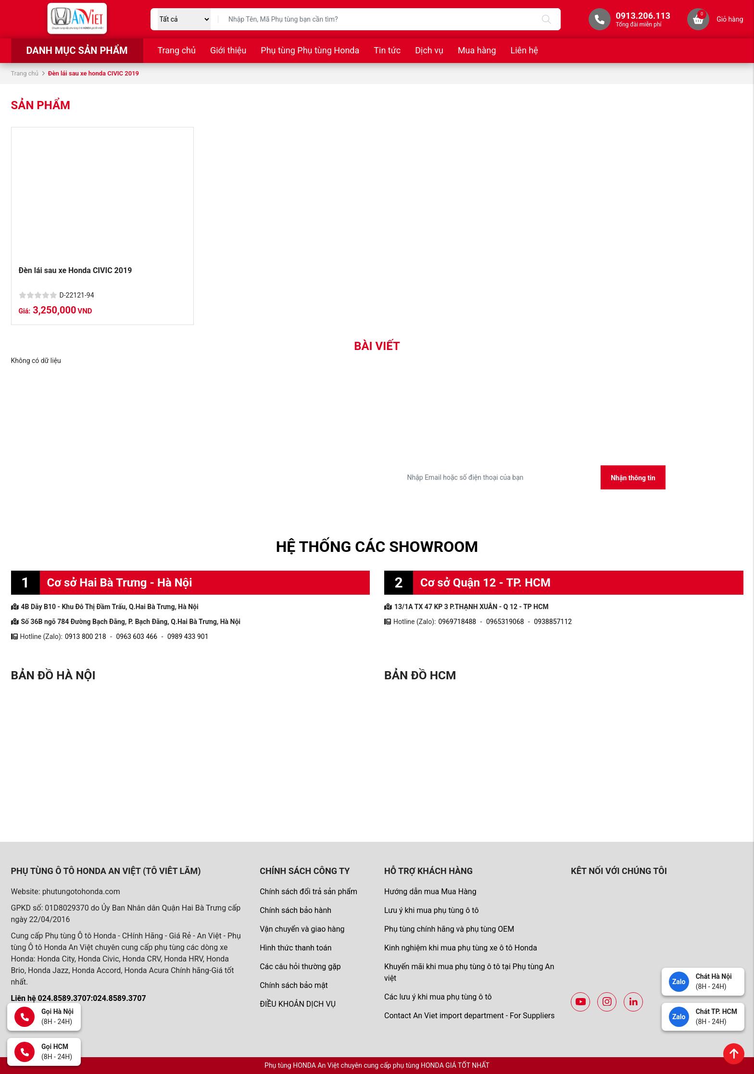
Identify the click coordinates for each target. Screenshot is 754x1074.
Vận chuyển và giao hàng (302, 929)
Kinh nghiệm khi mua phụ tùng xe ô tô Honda (460, 947)
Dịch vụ (429, 50)
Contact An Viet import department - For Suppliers (469, 1015)
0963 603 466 (136, 636)
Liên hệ (524, 50)
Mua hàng (477, 50)
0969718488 (457, 621)
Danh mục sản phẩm (76, 50)
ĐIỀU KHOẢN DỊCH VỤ (298, 1004)
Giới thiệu (228, 50)
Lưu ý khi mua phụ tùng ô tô (431, 910)
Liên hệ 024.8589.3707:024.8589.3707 (78, 998)
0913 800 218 (85, 636)
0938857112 (553, 621)
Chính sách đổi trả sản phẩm (308, 891)
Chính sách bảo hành (295, 910)
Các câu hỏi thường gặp (300, 966)
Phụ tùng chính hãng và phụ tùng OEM (449, 929)
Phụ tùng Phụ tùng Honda (310, 50)
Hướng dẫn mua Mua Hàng (430, 891)
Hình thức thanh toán (295, 947)
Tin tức (387, 50)
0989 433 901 (188, 636)
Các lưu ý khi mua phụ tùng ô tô (438, 996)
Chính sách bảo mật (294, 985)
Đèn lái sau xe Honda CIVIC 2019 (75, 270)
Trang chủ (177, 50)
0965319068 (505, 621)
